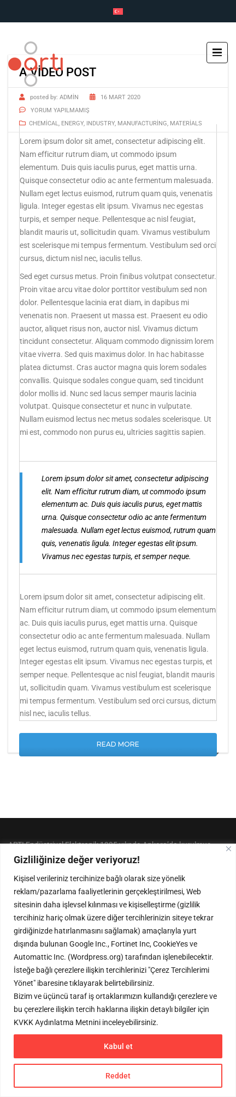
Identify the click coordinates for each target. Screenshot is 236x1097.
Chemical (43, 123)
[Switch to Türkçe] (118, 11)
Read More (118, 744)
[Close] (228, 848)
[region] (118, 970)
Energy (72, 123)
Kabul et (118, 1046)
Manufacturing (142, 123)
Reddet (118, 1075)
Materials (186, 123)
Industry (100, 123)
